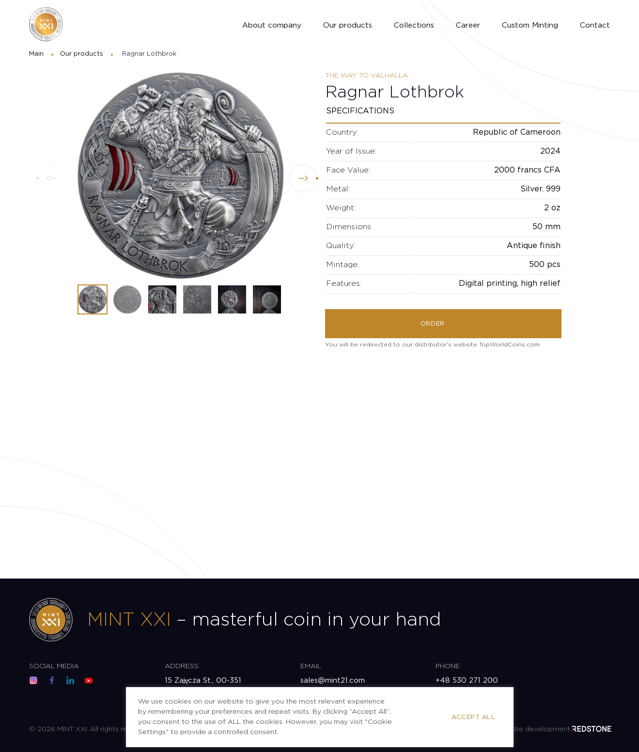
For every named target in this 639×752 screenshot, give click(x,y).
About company (271, 25)
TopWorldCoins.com (509, 344)
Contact (595, 25)
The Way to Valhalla (366, 75)
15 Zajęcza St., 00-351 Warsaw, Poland (203, 685)
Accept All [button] (473, 717)
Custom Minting (530, 25)
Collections (414, 25)
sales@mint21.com (332, 680)
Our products (347, 25)
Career (468, 25)
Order (433, 324)
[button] (303, 178)
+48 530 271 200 (467, 680)
